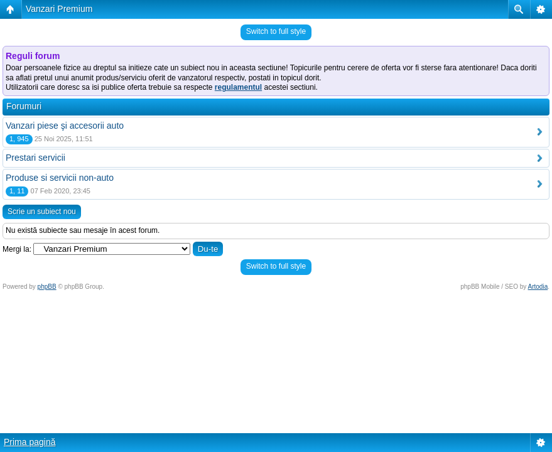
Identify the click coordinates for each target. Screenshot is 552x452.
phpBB (47, 286)
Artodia (538, 286)
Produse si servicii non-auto (60, 178)
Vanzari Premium (59, 9)
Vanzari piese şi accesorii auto (65, 126)
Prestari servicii (35, 158)
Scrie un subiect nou (42, 211)
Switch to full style (276, 31)
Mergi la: (17, 249)
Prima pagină (30, 442)
